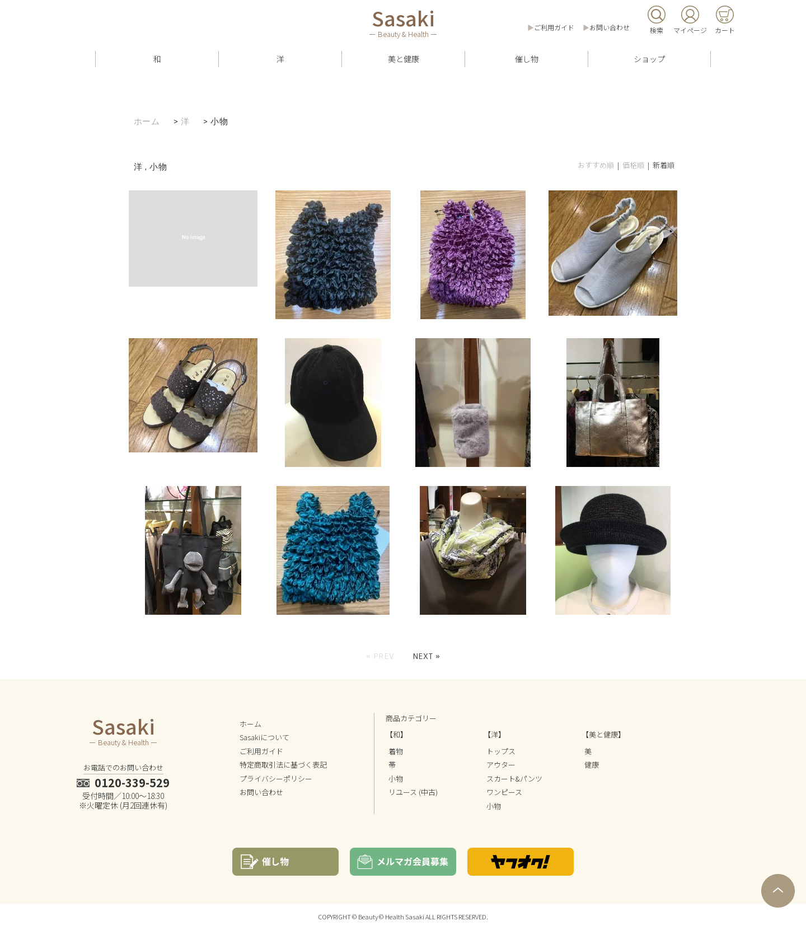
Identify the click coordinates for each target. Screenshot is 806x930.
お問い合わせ (609, 27)
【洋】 (494, 734)
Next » (427, 656)
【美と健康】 (603, 734)
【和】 (396, 734)
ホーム (147, 121)
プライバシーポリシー (276, 778)
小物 (219, 121)
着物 (395, 751)
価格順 (633, 165)
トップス (501, 751)
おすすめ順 (596, 165)
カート (725, 30)
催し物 (526, 58)
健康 (591, 764)
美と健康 (403, 58)
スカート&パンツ (514, 778)
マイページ (690, 30)
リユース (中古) (413, 792)
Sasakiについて (264, 737)
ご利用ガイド (554, 27)
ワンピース (504, 792)
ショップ (649, 58)
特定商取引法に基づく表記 (283, 764)
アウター (501, 764)
